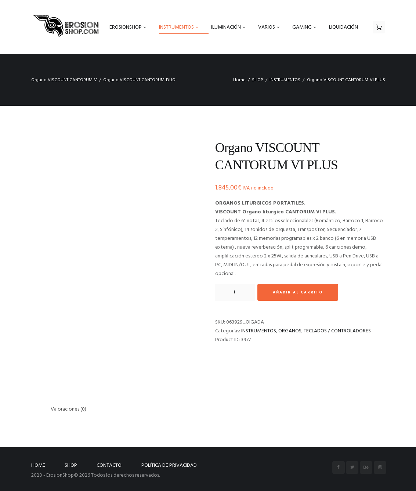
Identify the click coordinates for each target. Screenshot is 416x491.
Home (239, 80)
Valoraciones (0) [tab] (68, 409)
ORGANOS (289, 331)
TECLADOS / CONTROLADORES (337, 331)
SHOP (257, 80)
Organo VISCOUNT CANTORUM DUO (139, 80)
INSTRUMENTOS (285, 80)
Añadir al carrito (298, 292)
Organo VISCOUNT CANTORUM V (64, 80)
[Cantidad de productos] (235, 292)
